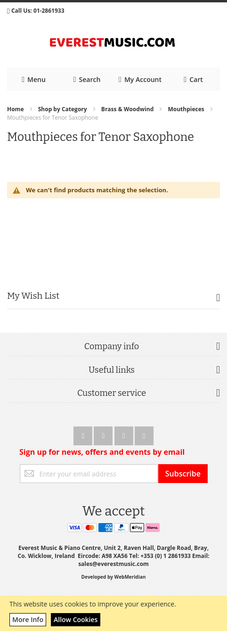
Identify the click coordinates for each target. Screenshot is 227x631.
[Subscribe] (183, 473)
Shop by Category (63, 109)
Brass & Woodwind (128, 109)
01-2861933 (49, 11)
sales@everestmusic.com (113, 564)
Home (16, 109)
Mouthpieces (186, 109)
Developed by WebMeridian (113, 577)
